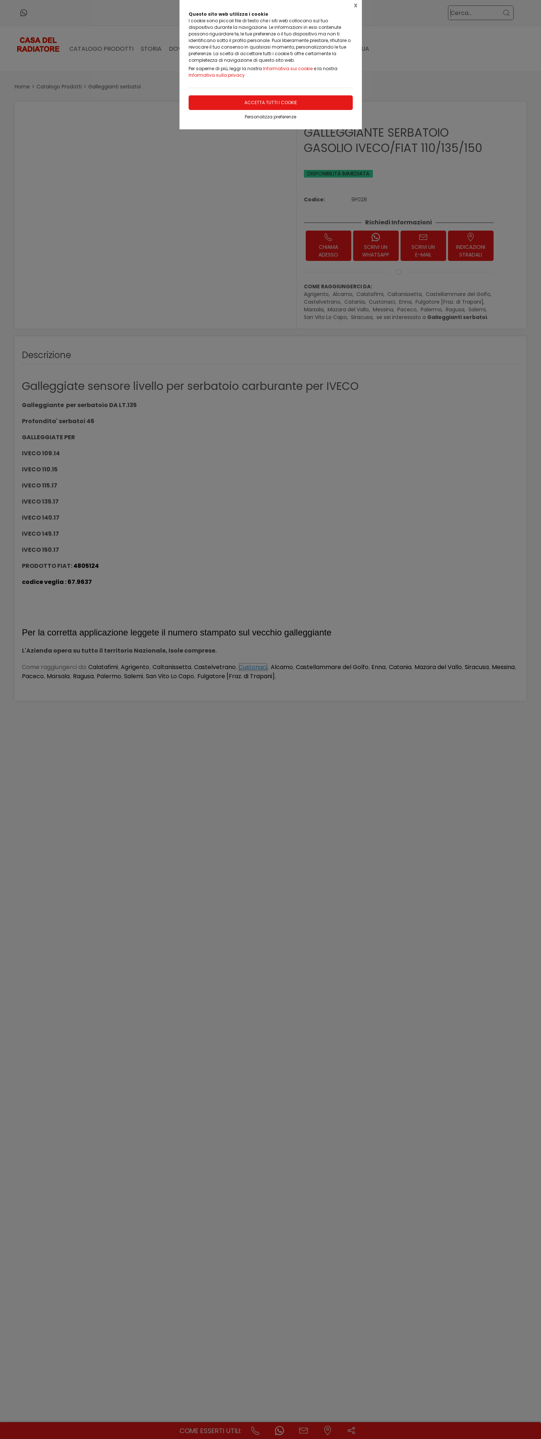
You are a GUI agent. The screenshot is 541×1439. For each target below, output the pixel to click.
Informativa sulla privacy (217, 75)
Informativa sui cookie (288, 68)
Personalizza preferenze (270, 117)
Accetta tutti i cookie (270, 102)
